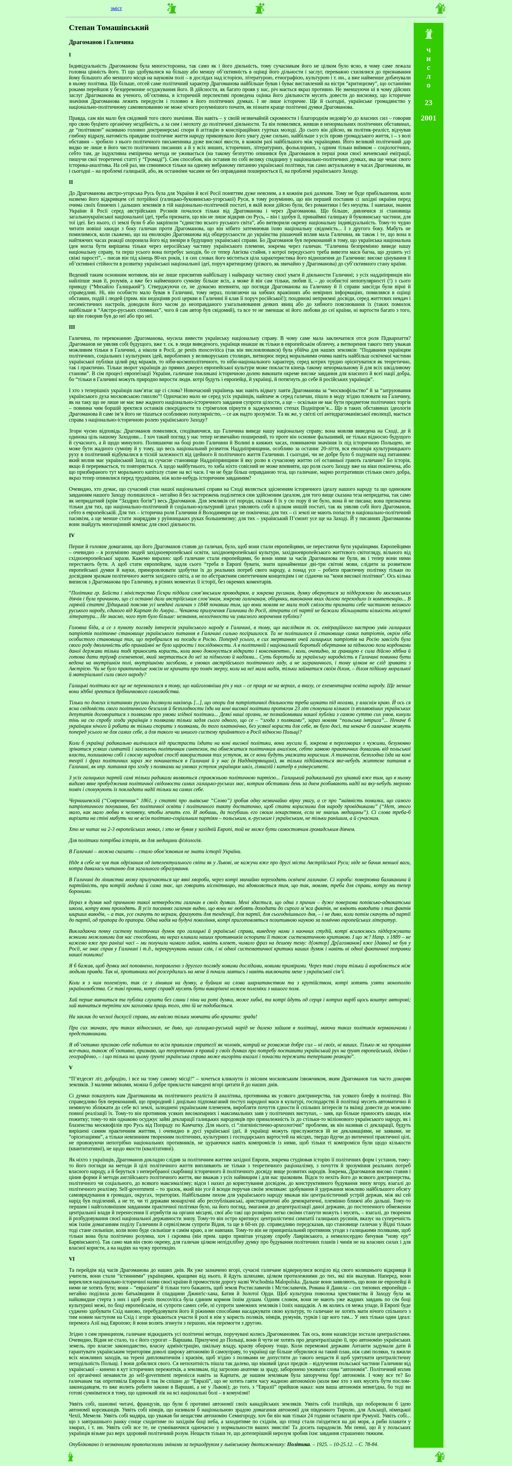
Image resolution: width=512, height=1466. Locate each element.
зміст (116, 8)
